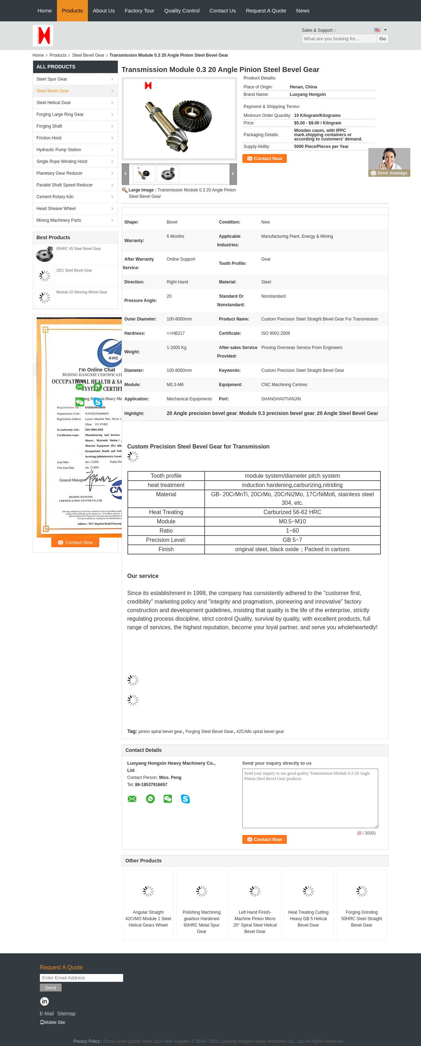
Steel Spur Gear (52, 79)
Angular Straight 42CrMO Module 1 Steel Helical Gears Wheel (148, 919)
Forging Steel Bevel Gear (209, 731)
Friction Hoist (49, 137)
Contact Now (268, 158)
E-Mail (47, 1013)
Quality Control (182, 10)
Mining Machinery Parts (59, 220)
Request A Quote (266, 10)
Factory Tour (139, 10)
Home (45, 10)
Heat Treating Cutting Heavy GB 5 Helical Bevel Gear (308, 919)
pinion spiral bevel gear (160, 731)
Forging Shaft (49, 126)
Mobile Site (52, 1022)
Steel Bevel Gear (88, 55)
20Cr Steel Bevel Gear (74, 270)
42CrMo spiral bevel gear (260, 731)
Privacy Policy (86, 1041)
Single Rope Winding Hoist (62, 161)
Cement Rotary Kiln (55, 196)
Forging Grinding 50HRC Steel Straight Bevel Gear (361, 919)
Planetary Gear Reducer (60, 173)
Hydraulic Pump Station (59, 149)
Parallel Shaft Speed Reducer (65, 185)
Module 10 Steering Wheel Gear (82, 292)
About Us (104, 10)
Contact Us (223, 10)
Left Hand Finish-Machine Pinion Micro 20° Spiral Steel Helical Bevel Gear (255, 922)
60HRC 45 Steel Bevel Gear (79, 249)
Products (72, 10)
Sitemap (66, 1013)
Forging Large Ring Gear (60, 114)
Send (50, 987)
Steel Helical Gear (54, 102)
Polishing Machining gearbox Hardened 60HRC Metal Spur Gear (202, 922)
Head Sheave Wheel (56, 208)
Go (382, 38)
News (303, 10)
